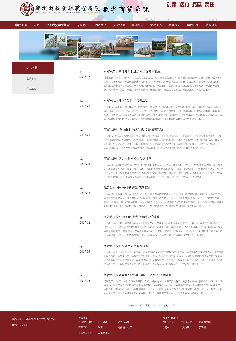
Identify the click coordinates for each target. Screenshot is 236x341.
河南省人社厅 (125, 327)
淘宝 (100, 327)
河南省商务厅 (105, 333)
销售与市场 (124, 322)
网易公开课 (168, 322)
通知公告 (138, 25)
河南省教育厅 (85, 333)
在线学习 (31, 78)
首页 (37, 25)
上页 (148, 305)
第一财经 (102, 322)
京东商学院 (205, 322)
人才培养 (119, 25)
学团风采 (193, 25)
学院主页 (21, 25)
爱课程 (202, 327)
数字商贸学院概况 (58, 25)
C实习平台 (186, 327)
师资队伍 (101, 25)
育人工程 (31, 88)
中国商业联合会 (86, 322)
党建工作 (156, 25)
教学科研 (174, 25)
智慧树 (166, 327)
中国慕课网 (186, 322)
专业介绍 (82, 25)
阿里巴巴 (83, 327)
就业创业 (211, 25)
